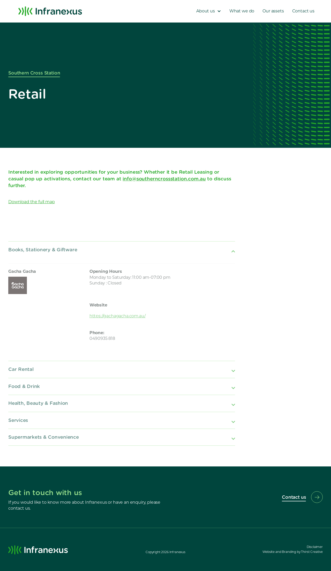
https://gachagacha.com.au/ (117, 315)
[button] (208, 11)
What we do (241, 11)
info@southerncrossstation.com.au (164, 178)
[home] (50, 11)
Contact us (303, 11)
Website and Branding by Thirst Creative (292, 552)
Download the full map (31, 201)
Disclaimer (315, 547)
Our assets (273, 11)
